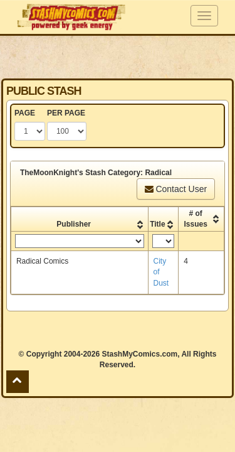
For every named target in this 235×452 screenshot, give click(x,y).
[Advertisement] (118, 56)
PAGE (24, 113)
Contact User (176, 189)
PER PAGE (66, 113)
